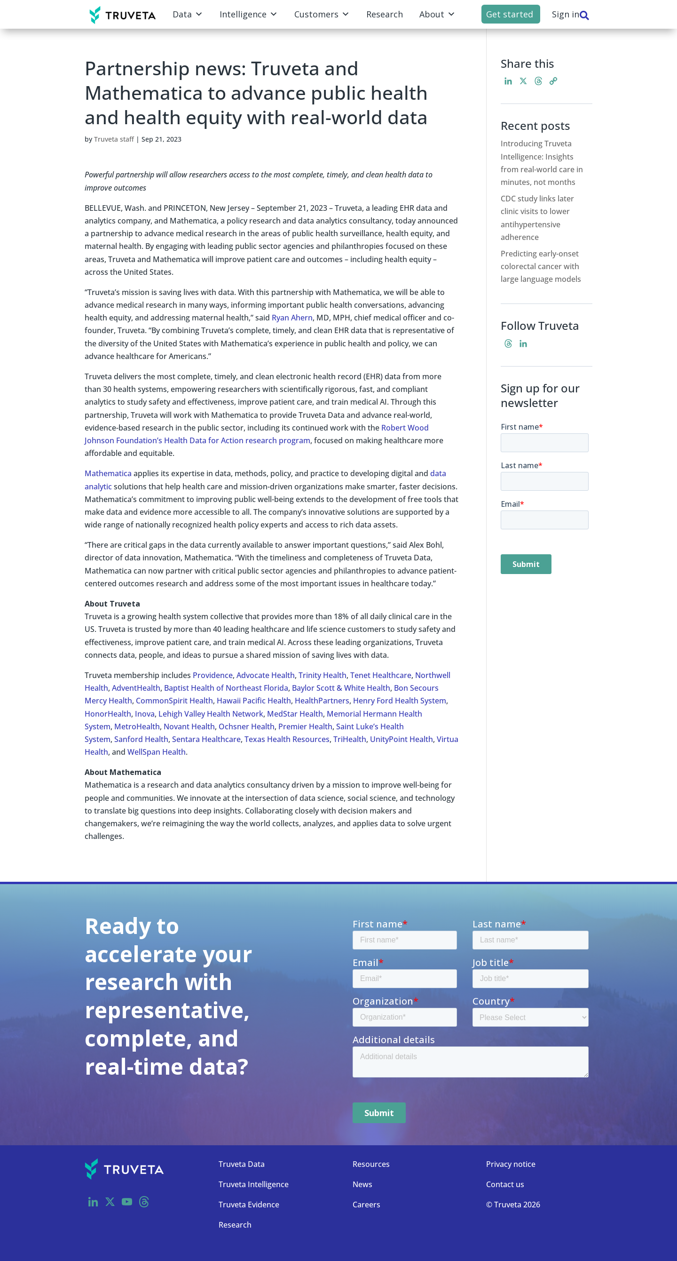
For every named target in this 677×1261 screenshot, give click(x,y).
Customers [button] (322, 14)
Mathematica (108, 473)
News (362, 1184)
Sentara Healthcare (206, 739)
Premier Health (305, 726)
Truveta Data (242, 1164)
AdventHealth (136, 688)
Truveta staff (114, 139)
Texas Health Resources (287, 739)
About (437, 14)
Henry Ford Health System (399, 700)
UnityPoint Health (401, 739)
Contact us (505, 1184)
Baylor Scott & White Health (341, 688)
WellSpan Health (156, 752)
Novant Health (189, 726)
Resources (371, 1164)
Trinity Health (322, 675)
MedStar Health (295, 714)
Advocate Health (265, 675)
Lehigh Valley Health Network (210, 714)
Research (384, 14)
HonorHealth (108, 714)
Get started (509, 14)
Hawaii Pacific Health (254, 700)
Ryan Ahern (292, 317)
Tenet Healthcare (380, 675)
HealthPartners (322, 700)
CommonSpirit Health (174, 700)
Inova (145, 714)
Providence (213, 675)
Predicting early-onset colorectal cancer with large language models (541, 266)
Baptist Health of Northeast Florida (226, 688)
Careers (366, 1204)
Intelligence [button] (249, 14)
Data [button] (188, 14)
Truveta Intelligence (254, 1184)
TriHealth (349, 739)
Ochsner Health (247, 726)
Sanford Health (141, 739)
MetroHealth (137, 726)
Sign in (565, 14)
